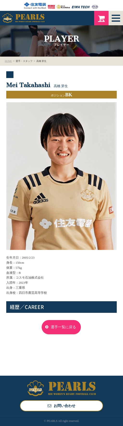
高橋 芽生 (41, 61)
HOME (8, 61)
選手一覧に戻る (63, 327)
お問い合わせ (64, 406)
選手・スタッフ (24, 61)
